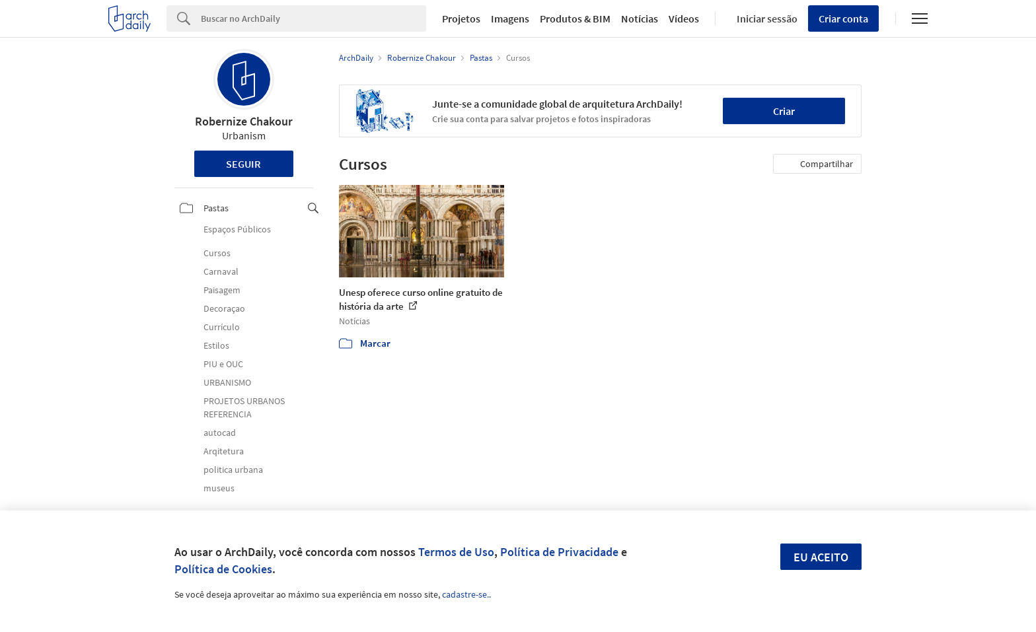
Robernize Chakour (244, 121)
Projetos (461, 18)
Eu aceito (821, 557)
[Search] (313, 18)
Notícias (639, 18)
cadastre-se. (465, 594)
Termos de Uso (456, 551)
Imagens (510, 18)
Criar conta (843, 18)
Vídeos (684, 18)
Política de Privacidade (559, 551)
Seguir (243, 163)
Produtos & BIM (575, 18)
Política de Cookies (223, 569)
